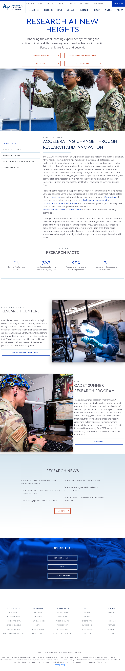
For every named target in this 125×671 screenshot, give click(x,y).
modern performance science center (60, 203)
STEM (62, 567)
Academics (34, 10)
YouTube (111, 625)
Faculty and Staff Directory (14, 633)
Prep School (85, 4)
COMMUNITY (62, 608)
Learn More (99, 442)
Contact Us (86, 633)
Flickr (111, 633)
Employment (38, 612)
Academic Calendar (13, 625)
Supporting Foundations (62, 633)
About (120, 10)
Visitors (73, 4)
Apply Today (118, 4)
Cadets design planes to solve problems (39, 500)
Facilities (87, 617)
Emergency (38, 617)
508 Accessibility (38, 633)
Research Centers (11, 155)
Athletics (108, 10)
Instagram (112, 621)
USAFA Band (62, 617)
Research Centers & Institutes (82, 55)
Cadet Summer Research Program (18, 161)
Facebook (111, 612)
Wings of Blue (62, 629)
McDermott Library (13, 621)
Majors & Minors (13, 617)
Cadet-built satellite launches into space (82, 480)
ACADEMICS (13, 608)
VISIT (87, 608)
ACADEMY (38, 608)
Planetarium (87, 625)
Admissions (48, 10)
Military (96, 10)
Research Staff (82, 63)
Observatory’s (110, 197)
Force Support (62, 625)
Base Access (87, 629)
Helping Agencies (38, 621)
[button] (4, 100)
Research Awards (11, 167)
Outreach (40, 63)
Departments (13, 612)
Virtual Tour (29, 4)
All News (61, 511)
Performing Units (62, 621)
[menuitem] (29, 4)
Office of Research (40, 55)
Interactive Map (38, 629)
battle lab (56, 197)
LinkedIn (111, 629)
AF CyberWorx (62, 612)
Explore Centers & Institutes (26, 353)
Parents (50, 4)
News (59, 10)
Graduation (98, 4)
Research (71, 10)
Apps (38, 625)
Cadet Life (83, 10)
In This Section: (10, 144)
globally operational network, (94, 200)
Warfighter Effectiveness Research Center (62, 209)
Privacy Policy (60, 664)
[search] (109, 4)
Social (111, 608)
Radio (40, 4)
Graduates (61, 4)
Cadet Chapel (87, 621)
